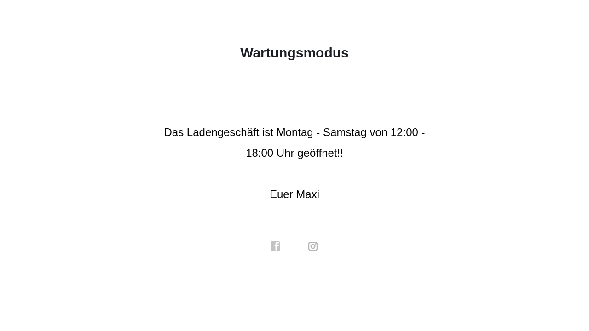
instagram (313, 246)
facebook (276, 246)
